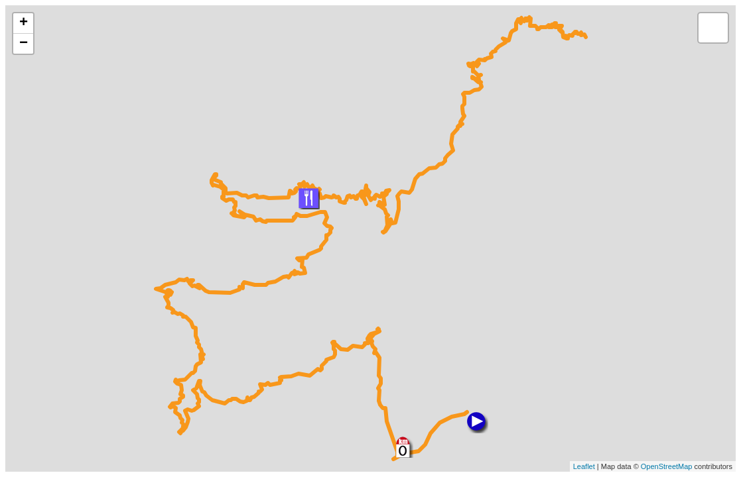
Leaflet (584, 466)
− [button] (23, 44)
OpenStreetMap (667, 466)
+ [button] (23, 23)
